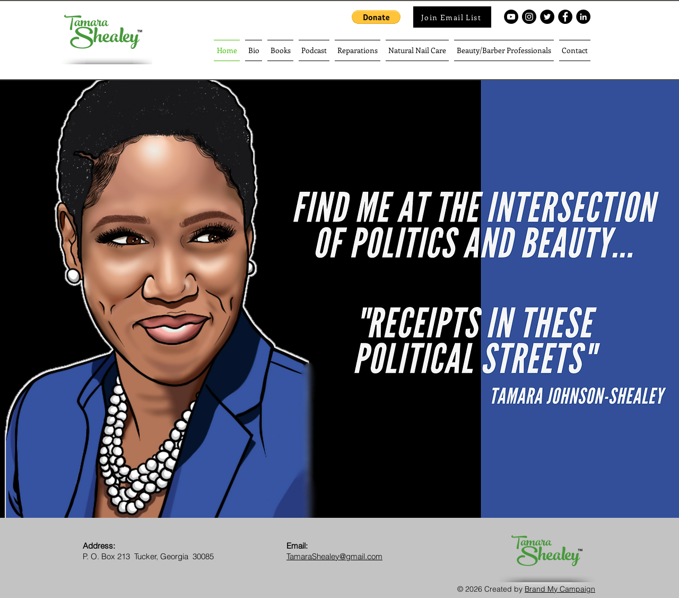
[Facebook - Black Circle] (565, 17)
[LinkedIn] (583, 17)
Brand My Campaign (560, 589)
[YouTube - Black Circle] (511, 17)
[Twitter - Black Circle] (547, 17)
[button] (376, 17)
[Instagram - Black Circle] (529, 17)
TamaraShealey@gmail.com (334, 556)
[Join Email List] (452, 17)
